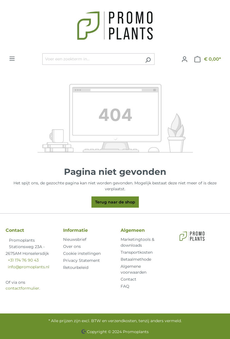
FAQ (125, 286)
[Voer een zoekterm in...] (92, 59)
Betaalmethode (136, 259)
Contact (128, 279)
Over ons (72, 246)
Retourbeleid (75, 267)
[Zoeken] (148, 59)
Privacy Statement (81, 260)
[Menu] (12, 58)
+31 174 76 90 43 (23, 260)
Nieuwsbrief (74, 239)
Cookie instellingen (82, 253)
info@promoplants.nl (28, 266)
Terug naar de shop (115, 202)
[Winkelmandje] (207, 59)
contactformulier (22, 288)
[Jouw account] (184, 59)
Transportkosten (137, 252)
